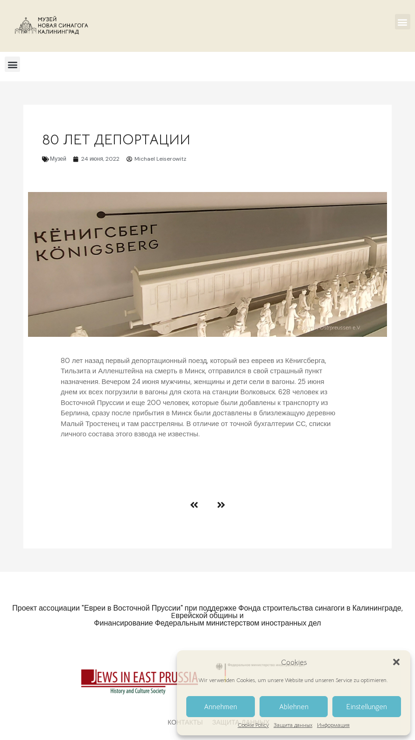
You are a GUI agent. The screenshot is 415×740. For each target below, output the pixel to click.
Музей (58, 159)
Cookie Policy (253, 725)
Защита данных (293, 725)
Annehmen (220, 706)
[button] (396, 662)
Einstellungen (366, 706)
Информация (333, 725)
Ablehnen (294, 706)
